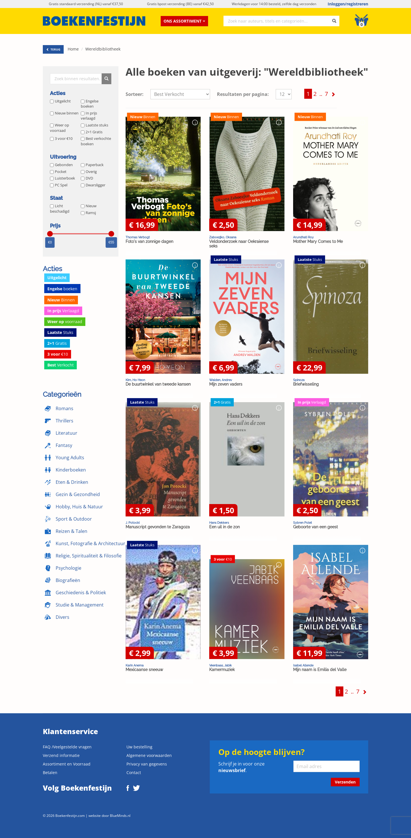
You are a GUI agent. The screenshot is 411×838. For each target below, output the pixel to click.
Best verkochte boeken (96, 141)
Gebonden (61, 164)
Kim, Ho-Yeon (135, 380)
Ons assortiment (184, 21)
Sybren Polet (302, 523)
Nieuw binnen (64, 113)
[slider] (50, 234)
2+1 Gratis (91, 131)
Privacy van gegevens (146, 764)
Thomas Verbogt (138, 237)
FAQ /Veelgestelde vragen (67, 747)
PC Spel (58, 185)
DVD (87, 178)
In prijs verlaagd (89, 115)
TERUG (53, 49)
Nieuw (88, 205)
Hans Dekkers (219, 523)
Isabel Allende (303, 665)
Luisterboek (62, 178)
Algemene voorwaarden (149, 755)
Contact (133, 772)
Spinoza (299, 380)
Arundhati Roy (303, 237)
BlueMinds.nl (120, 815)
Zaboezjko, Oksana (222, 237)
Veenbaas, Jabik (220, 665)
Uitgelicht (60, 101)
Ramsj (88, 212)
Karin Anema (135, 665)
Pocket (58, 171)
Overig (89, 171)
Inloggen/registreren (348, 4)
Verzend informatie (61, 755)
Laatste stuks (94, 125)
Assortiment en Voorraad (66, 764)
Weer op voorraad (59, 127)
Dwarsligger (93, 185)
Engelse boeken (89, 103)
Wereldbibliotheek (102, 49)
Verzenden (345, 782)
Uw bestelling (139, 747)
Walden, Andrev (220, 380)
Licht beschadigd (59, 208)
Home (73, 49)
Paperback (92, 164)
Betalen (50, 772)
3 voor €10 (61, 138)
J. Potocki (133, 523)
